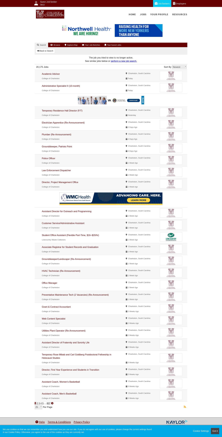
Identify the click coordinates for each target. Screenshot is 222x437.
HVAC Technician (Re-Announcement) (61, 271)
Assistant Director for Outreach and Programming (66, 211)
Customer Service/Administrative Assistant (63, 223)
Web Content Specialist (53, 319)
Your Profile (159, 14)
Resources (179, 14)
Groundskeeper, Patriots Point (57, 146)
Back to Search (45, 51)
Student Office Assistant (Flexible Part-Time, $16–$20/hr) (70, 235)
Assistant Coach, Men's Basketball (59, 394)
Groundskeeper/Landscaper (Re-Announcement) (66, 259)
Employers (179, 3)
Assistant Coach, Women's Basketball (61, 382)
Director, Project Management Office (60, 182)
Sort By (167, 67)
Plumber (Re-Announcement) (56, 134)
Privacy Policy (82, 422)
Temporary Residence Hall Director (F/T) (62, 110)
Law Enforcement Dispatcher (56, 170)
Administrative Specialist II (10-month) (61, 86)
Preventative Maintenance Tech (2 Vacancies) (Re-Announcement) (75, 295)
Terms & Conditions (59, 422)
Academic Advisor (51, 74)
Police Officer (48, 158)
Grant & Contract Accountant (56, 307)
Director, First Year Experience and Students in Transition (70, 370)
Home (132, 14)
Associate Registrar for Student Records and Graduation (70, 247)
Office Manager (49, 283)
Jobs (143, 14)
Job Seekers (162, 3)
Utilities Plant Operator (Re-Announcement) (64, 331)
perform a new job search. (124, 61)
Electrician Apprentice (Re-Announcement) (63, 122)
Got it (215, 431)
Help (40, 422)
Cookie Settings (201, 431)
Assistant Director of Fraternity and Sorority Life (65, 342)
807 (49, 403)
